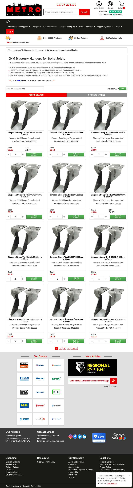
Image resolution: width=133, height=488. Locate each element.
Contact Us (72, 464)
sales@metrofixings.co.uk (53, 441)
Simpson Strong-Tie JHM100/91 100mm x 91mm (66, 196)
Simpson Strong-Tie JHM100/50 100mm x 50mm (108, 134)
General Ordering (13, 462)
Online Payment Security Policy (112, 470)
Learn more (112, 483)
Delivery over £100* (18, 43)
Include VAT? (113, 89)
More (10, 32)
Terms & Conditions (107, 462)
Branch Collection (13, 472)
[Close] (129, 475)
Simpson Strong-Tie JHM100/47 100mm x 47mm (66, 134)
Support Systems (105, 27)
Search (84, 12)
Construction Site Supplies (18, 27)
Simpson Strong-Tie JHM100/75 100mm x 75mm (25, 196)
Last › (74, 348)
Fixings (118, 27)
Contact (110, 8)
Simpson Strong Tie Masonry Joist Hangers (25, 50)
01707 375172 (53, 436)
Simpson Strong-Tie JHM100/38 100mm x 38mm (25, 134)
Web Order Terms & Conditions (112, 464)
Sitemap (71, 477)
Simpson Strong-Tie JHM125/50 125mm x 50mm (25, 320)
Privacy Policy (105, 467)
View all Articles (110, 386)
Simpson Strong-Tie (68, 27)
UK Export (10, 470)
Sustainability (73, 467)
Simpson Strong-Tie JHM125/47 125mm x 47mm (108, 258)
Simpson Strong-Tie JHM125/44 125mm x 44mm (66, 258)
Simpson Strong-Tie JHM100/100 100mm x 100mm (108, 196)
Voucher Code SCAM (14, 475)
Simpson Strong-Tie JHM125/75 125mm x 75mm (108, 320)
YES (122, 89)
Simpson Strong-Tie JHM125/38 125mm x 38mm (25, 258)
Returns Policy (12, 464)
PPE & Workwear (87, 27)
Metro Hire (72, 475)
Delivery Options (12, 467)
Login (96, 8)
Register (101, 8)
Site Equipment (50, 27)
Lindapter (36, 27)
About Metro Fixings (76, 462)
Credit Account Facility (46, 462)
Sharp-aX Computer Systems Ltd (27, 486)
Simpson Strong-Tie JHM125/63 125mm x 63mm (66, 320)
